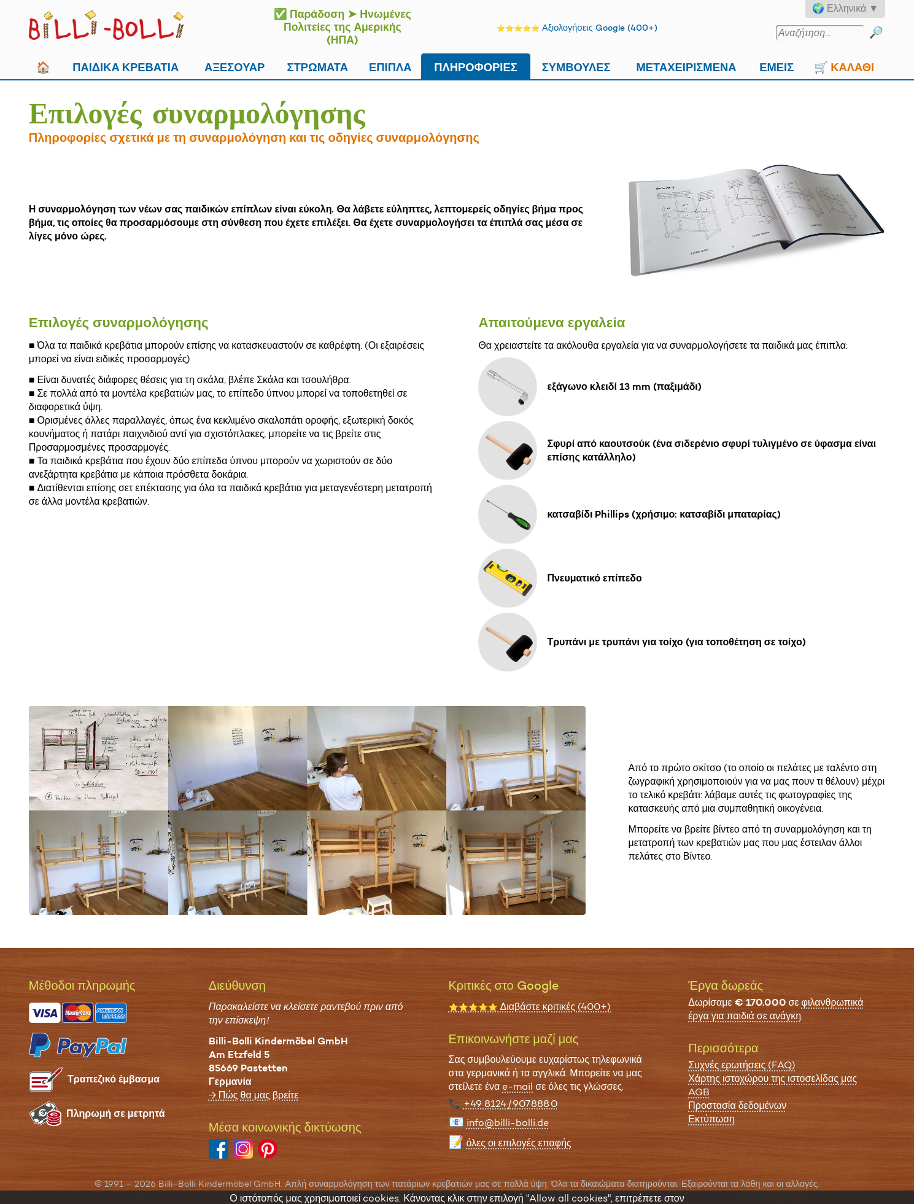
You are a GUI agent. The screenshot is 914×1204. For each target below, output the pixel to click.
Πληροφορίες (475, 66)
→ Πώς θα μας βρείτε (254, 1095)
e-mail (517, 1086)
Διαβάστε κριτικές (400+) (530, 1006)
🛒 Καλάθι (844, 66)
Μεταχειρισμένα (687, 66)
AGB (699, 1092)
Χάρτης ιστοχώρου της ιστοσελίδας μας (772, 1078)
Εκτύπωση (711, 1119)
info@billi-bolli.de (508, 1122)
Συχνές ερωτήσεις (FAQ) (742, 1065)
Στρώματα (317, 66)
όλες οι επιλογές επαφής (519, 1143)
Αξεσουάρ (234, 66)
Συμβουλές (576, 66)
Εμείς (776, 66)
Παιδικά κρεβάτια (125, 66)
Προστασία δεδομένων (737, 1105)
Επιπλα (390, 66)
